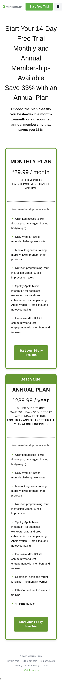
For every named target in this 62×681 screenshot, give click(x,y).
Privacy (18, 665)
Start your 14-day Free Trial (31, 353)
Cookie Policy (32, 665)
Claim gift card (30, 661)
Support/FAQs (47, 661)
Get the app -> (31, 670)
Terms (46, 665)
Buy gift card (13, 661)
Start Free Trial (39, 6)
